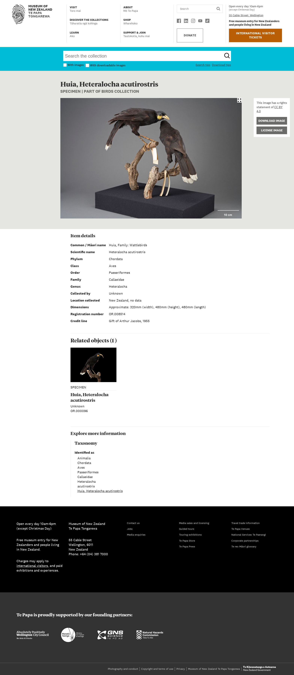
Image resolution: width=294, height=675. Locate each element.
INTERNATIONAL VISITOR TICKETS (255, 35)
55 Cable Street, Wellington (246, 15)
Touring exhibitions (190, 534)
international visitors (32, 565)
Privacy (180, 669)
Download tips (221, 65)
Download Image (271, 121)
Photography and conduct (123, 669)
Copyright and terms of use (157, 669)
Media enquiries (136, 534)
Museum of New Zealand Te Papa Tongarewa (214, 669)
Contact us (133, 523)
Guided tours (186, 529)
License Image (272, 130)
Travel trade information (245, 523)
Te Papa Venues (240, 529)
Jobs (130, 529)
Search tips (203, 65)
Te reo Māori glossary (243, 546)
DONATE (190, 35)
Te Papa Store (187, 540)
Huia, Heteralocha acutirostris (100, 491)
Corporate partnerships (245, 540)
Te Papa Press (187, 546)
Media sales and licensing (194, 523)
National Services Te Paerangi (248, 534)
